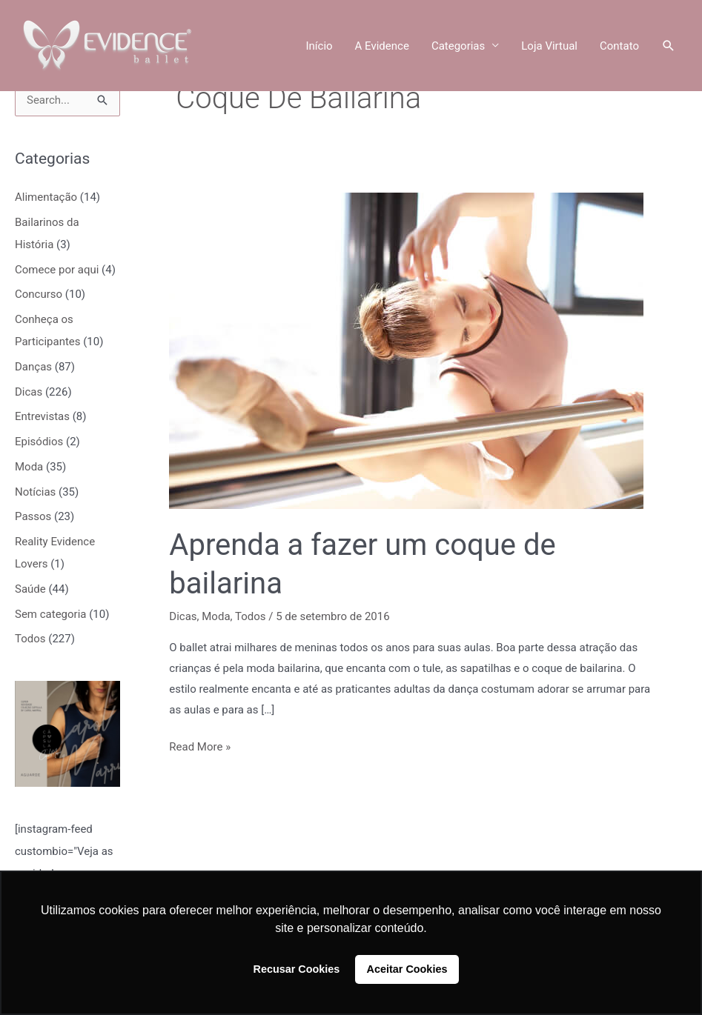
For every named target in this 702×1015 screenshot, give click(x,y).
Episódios (39, 441)
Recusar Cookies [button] (297, 969)
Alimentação (46, 197)
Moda (29, 466)
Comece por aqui (57, 269)
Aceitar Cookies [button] (407, 969)
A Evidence (382, 46)
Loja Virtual (549, 46)
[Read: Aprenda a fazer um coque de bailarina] (406, 350)
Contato (619, 46)
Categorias (458, 46)
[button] (668, 46)
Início (318, 46)
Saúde (30, 589)
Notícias (35, 492)
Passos (33, 516)
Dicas (28, 392)
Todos (30, 638)
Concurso (38, 294)
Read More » (200, 745)
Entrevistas (42, 416)
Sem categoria (50, 614)
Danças (33, 366)
